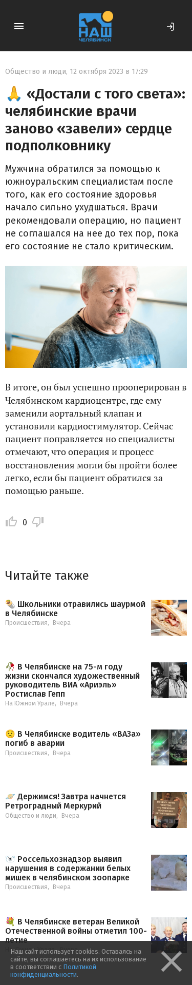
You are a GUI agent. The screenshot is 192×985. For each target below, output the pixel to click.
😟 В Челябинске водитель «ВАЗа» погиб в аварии (73, 738)
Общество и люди (35, 71)
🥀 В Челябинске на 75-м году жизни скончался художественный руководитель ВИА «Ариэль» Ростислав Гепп (72, 680)
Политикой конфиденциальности (53, 970)
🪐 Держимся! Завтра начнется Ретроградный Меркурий (65, 801)
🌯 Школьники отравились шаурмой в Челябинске (75, 609)
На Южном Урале (30, 703)
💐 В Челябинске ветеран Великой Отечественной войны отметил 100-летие (76, 930)
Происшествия (26, 622)
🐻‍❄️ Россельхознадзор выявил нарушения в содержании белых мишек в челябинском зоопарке (68, 868)
